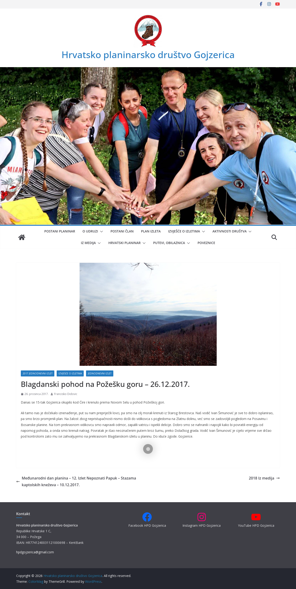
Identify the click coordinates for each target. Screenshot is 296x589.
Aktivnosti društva (230, 231)
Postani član (122, 231)
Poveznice (206, 243)
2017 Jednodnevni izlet (37, 373)
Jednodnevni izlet (99, 373)
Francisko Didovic (65, 394)
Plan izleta (151, 231)
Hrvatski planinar (124, 243)
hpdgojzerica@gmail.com (35, 552)
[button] (100, 231)
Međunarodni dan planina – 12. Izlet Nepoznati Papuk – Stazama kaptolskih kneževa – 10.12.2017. (76, 481)
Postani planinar (59, 231)
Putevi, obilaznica (169, 243)
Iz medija (88, 243)
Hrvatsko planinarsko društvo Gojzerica (148, 54)
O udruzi (90, 231)
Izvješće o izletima (184, 231)
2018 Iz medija (264, 478)
